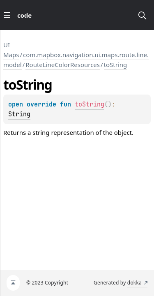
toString (115, 64)
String (19, 114)
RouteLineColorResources (62, 64)
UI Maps (11, 50)
